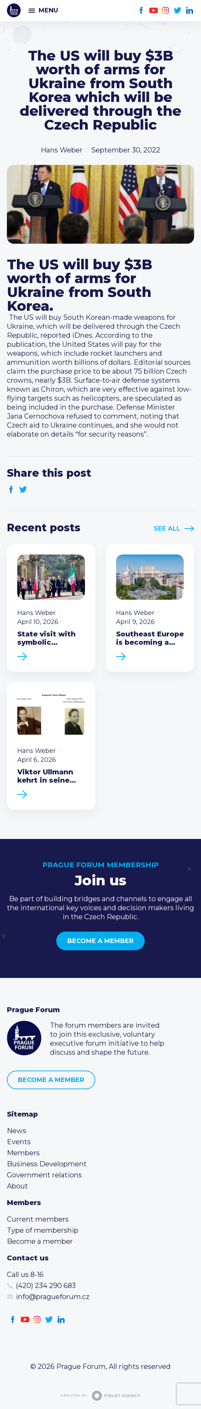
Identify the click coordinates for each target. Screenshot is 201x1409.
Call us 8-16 (25, 1274)
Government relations (44, 1175)
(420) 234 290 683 (46, 1285)
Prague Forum (14, 10)
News (16, 1131)
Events (19, 1142)
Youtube (153, 10)
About (17, 1186)
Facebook (141, 10)
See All (167, 528)
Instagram (165, 10)
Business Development (47, 1164)
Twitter (177, 10)
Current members (38, 1219)
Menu (48, 10)
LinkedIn (189, 10)
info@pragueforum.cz (52, 1297)
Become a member (100, 941)
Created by (100, 1396)
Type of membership (42, 1230)
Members (23, 1153)
